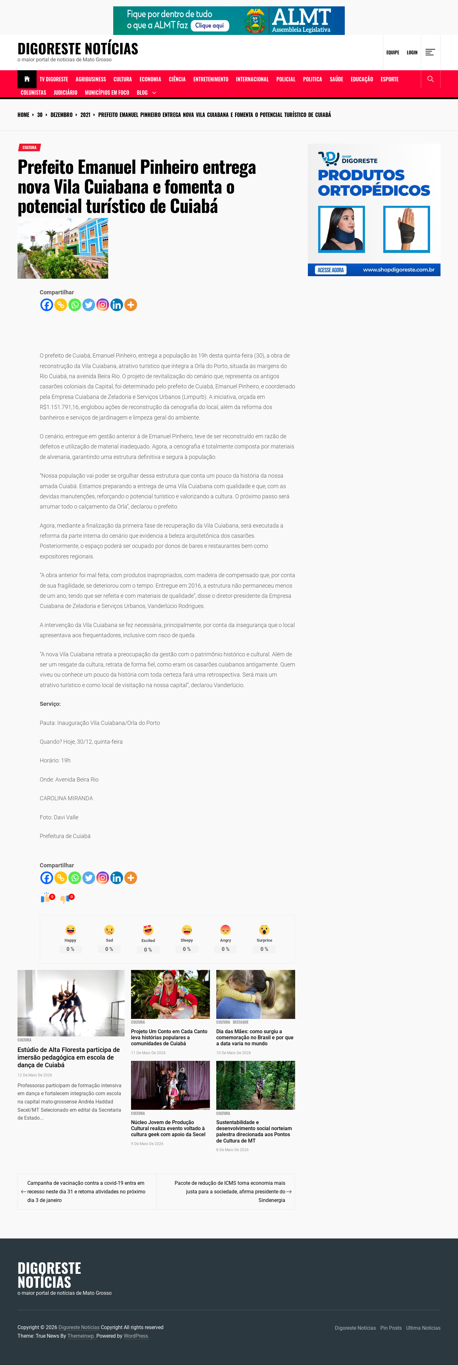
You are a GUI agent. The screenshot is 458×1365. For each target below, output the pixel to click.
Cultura (123, 79)
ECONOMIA (150, 79)
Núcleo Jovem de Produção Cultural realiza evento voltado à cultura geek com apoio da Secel (168, 1128)
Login (412, 52)
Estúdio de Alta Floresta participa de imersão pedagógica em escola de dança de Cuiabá (68, 1057)
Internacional (252, 79)
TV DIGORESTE (54, 79)
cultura (30, 147)
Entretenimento (210, 79)
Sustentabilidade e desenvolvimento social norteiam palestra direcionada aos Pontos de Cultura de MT (254, 1131)
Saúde (336, 79)
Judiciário (65, 92)
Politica (312, 79)
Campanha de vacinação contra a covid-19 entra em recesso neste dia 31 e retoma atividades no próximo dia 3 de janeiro (86, 1191)
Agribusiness (91, 79)
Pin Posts (391, 1328)
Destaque (240, 1022)
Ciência (177, 79)
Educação (362, 79)
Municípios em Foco (107, 92)
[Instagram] (102, 304)
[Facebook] (46, 304)
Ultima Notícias (423, 1328)
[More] (130, 304)
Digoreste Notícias (77, 48)
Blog (142, 92)
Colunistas (33, 92)
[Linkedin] (116, 304)
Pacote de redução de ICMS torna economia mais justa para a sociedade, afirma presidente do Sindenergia (230, 1191)
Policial (285, 79)
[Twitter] (88, 304)
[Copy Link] (60, 304)
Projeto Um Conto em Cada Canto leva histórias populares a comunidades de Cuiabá (169, 1037)
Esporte (390, 79)
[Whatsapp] (74, 304)
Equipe (392, 52)
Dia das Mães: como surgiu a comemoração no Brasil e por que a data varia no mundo (255, 1037)
